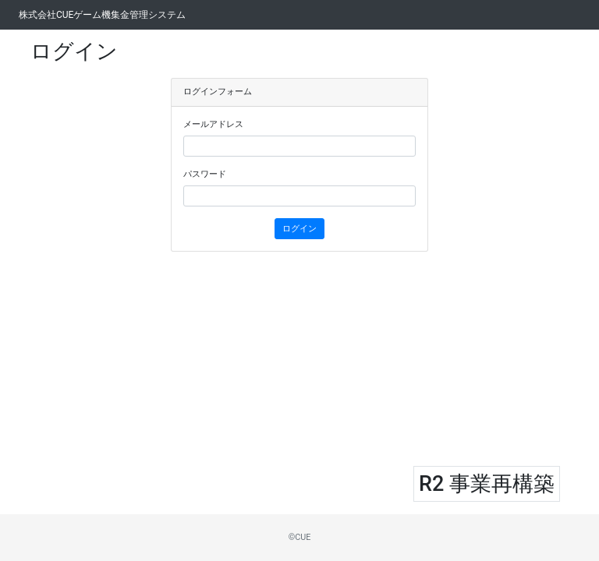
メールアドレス (213, 124)
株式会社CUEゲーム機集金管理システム (102, 14)
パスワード (204, 174)
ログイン (299, 229)
